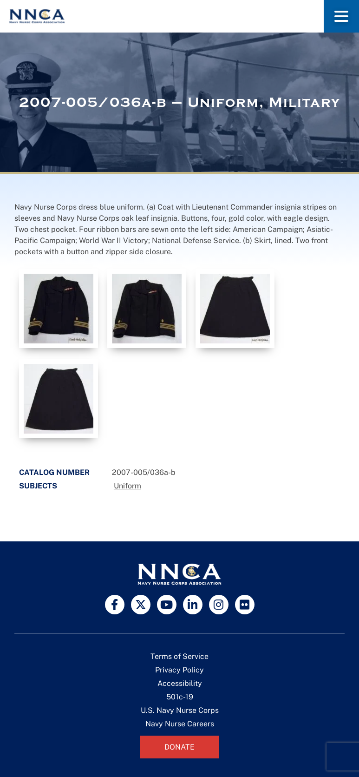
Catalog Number (54, 472)
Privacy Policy (179, 669)
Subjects (38, 485)
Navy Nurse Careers (179, 723)
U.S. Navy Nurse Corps (180, 710)
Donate (179, 747)
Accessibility (179, 683)
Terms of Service (179, 656)
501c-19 (179, 696)
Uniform (127, 485)
